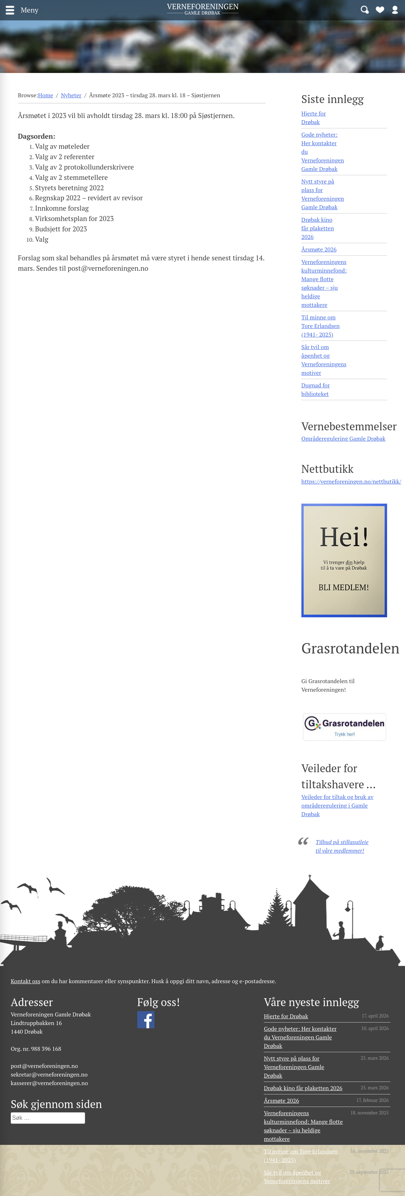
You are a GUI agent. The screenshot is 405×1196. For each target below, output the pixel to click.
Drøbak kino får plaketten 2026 (317, 228)
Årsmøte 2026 (318, 249)
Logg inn (395, 9)
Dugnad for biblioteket (315, 389)
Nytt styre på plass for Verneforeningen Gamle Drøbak (322, 194)
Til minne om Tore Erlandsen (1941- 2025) (320, 325)
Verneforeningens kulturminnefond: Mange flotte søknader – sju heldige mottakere (324, 283)
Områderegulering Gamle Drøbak (343, 438)
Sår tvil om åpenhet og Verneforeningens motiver (323, 360)
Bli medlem (380, 9)
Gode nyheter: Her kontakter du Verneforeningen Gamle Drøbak (322, 152)
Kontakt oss (25, 981)
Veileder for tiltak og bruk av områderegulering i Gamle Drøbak (337, 805)
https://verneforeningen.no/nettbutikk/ (351, 481)
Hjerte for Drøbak (313, 117)
